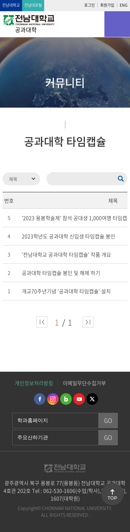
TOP (112, 498)
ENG (123, 5)
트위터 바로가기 (92, 399)
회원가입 (107, 5)
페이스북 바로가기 (39, 399)
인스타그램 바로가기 (53, 399)
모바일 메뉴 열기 (117, 24)
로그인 (89, 5)
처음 (41, 322)
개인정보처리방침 (34, 383)
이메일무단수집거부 (84, 383)
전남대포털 (33, 5)
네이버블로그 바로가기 (66, 399)
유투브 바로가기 (79, 399)
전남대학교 (11, 5)
